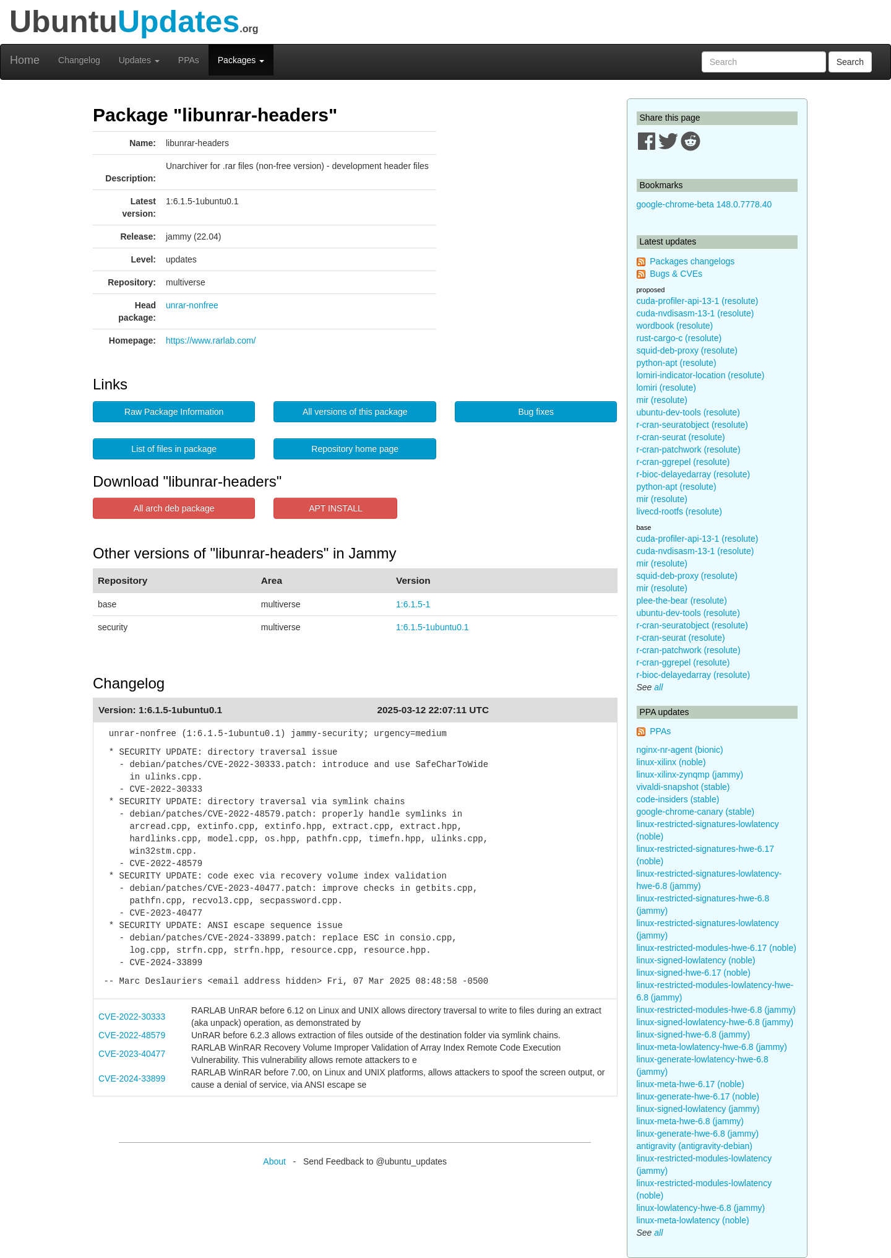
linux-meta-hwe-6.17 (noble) (690, 1084)
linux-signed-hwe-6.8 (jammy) (694, 1034)
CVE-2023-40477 (131, 1054)
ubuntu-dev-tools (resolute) (688, 412)
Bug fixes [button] (536, 412)
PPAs (188, 60)
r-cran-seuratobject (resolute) (693, 425)
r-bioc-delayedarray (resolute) (694, 474)
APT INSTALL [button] (336, 508)
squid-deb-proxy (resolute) (687, 350)
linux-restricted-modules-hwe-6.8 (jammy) (716, 1010)
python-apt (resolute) (677, 363)
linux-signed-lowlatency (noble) (696, 960)
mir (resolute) (662, 400)
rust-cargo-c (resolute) (679, 338)
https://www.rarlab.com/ (211, 340)
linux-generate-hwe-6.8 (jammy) (698, 1134)
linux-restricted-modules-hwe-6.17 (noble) (716, 948)
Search (850, 62)
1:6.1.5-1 (413, 604)
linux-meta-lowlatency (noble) (693, 1220)
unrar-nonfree (192, 305)
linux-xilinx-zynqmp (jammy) (690, 774)
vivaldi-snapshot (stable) (683, 787)
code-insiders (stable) (678, 799)
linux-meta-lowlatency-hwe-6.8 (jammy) (712, 1047)
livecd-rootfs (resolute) (680, 511)
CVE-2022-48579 (131, 1035)
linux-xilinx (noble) (671, 762)
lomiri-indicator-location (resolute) (701, 375)
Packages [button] (241, 60)
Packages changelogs (692, 261)
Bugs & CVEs (676, 274)
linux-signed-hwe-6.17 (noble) (694, 973)
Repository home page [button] (354, 449)
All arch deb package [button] (174, 508)
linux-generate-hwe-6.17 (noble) (698, 1096)
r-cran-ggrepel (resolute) (683, 462)
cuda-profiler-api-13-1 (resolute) (698, 301)
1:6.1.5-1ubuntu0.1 (432, 627)
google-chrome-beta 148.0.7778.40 (704, 204)
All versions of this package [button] (355, 412)
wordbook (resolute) (675, 326)
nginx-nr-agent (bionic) (680, 750)
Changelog (79, 60)
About (274, 1161)
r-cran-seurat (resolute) (681, 437)
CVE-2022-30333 (131, 1017)
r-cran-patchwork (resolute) (689, 449)
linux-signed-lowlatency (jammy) (698, 1109)
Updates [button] (139, 60)
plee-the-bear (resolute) (682, 600)
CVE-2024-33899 (131, 1078)
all (658, 687)
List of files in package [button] (174, 449)
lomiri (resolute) (666, 388)
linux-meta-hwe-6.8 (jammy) (690, 1121)
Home (25, 60)
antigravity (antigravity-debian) (695, 1146)
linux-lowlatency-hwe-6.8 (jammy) (701, 1208)
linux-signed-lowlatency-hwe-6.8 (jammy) (715, 1022)
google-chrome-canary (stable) (696, 812)
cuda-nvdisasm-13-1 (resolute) (695, 313)
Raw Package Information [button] (173, 412)
